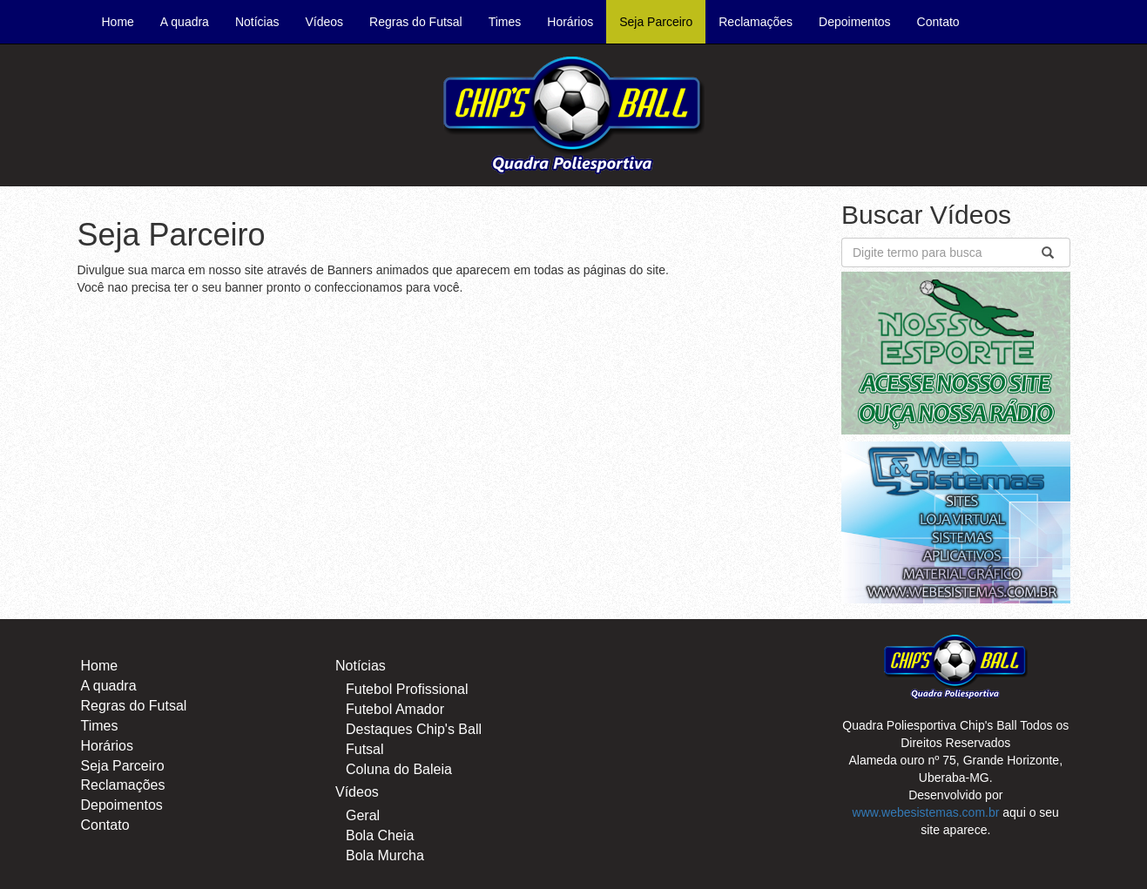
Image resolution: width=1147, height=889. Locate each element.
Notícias (360, 665)
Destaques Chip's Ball (414, 729)
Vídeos (357, 792)
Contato (938, 22)
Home (124, 20)
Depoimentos (855, 22)
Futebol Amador (395, 709)
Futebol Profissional (407, 689)
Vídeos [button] (325, 22)
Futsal (365, 749)
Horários (570, 22)
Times (505, 22)
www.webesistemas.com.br (926, 812)
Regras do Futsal (415, 22)
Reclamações (756, 22)
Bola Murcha (385, 855)
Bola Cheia (380, 835)
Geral (363, 815)
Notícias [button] (257, 22)
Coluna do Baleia (399, 769)
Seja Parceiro (655, 22)
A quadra (184, 22)
